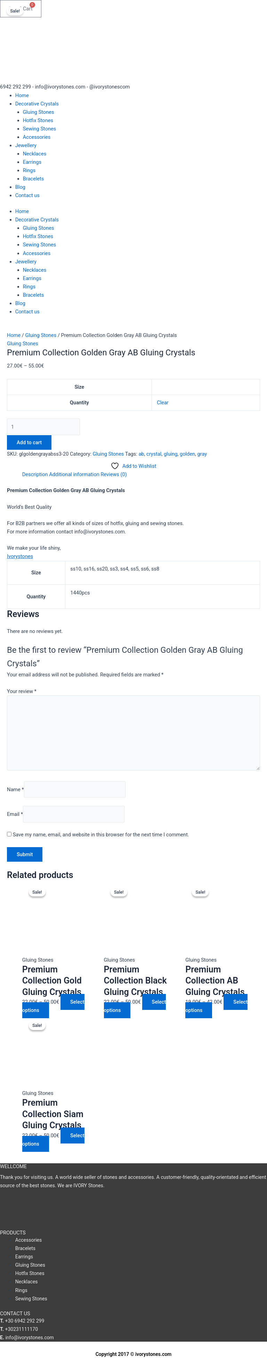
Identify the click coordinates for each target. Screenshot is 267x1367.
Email (15, 814)
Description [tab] (35, 474)
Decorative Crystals (37, 104)
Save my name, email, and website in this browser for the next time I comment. (101, 835)
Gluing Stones (38, 112)
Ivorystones (20, 556)
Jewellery (26, 145)
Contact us (27, 195)
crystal (153, 454)
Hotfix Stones (38, 120)
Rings (29, 170)
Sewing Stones (39, 129)
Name (15, 789)
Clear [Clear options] (163, 402)
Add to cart (29, 442)
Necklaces (35, 154)
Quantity (79, 402)
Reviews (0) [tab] (113, 474)
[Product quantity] (43, 427)
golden (187, 454)
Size (79, 387)
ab (141, 454)
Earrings (32, 162)
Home (22, 95)
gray (202, 454)
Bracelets (33, 179)
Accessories (37, 137)
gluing (171, 454)
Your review (22, 691)
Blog (20, 187)
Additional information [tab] (74, 474)
